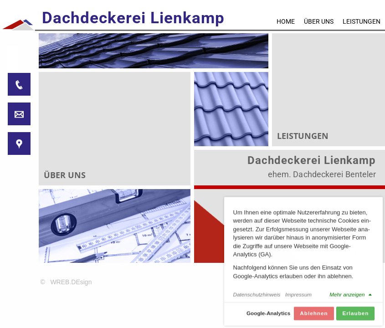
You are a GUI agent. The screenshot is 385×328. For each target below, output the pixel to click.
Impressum (298, 297)
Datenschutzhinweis (257, 297)
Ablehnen (314, 315)
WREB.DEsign (71, 282)
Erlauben (355, 315)
